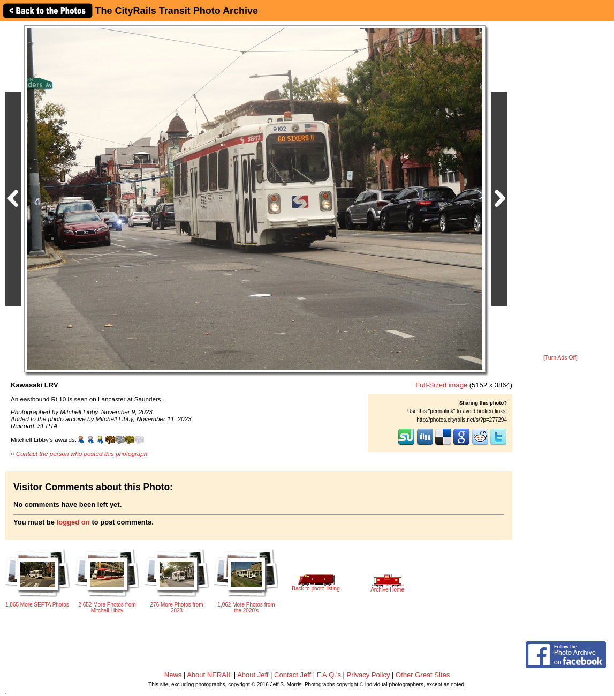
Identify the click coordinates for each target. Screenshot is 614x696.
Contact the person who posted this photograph (82, 453)
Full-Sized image (441, 385)
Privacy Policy (368, 675)
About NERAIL (209, 675)
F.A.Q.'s (329, 675)
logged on (73, 522)
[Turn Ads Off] (560, 358)
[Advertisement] (560, 188)
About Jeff (252, 675)
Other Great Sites (423, 675)
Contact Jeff (292, 675)
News (173, 675)
